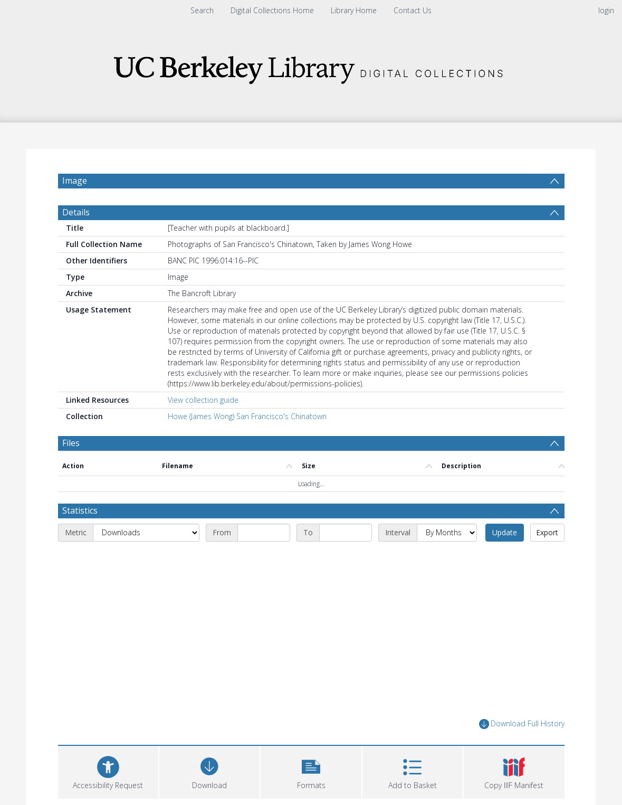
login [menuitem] (606, 10)
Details (76, 212)
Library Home (354, 10)
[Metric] (146, 533)
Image (74, 180)
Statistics (80, 510)
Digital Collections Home (272, 10)
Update (504, 532)
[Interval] (447, 533)
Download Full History (521, 724)
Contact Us (413, 10)
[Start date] (263, 533)
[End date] (345, 533)
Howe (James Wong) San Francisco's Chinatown (247, 416)
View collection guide (203, 400)
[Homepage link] (311, 66)
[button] (311, 771)
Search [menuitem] (202, 10)
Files (71, 443)
